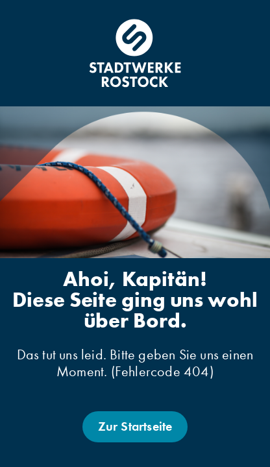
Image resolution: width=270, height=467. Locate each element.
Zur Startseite (135, 426)
